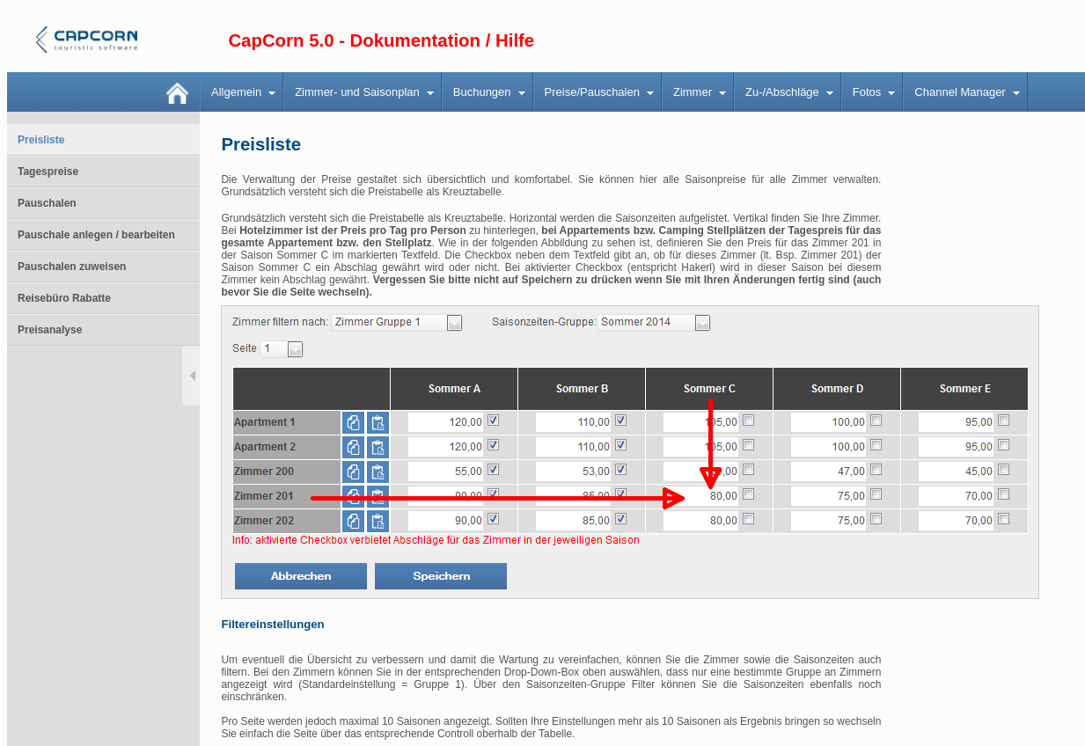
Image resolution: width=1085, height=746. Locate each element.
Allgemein (236, 92)
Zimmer (692, 92)
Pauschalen (47, 203)
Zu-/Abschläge (782, 92)
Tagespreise (48, 171)
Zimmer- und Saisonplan (357, 92)
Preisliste (41, 140)
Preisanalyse (50, 330)
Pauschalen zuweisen (72, 266)
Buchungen (482, 92)
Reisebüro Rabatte (64, 298)
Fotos (867, 92)
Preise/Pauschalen (592, 92)
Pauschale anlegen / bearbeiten (96, 235)
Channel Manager (959, 92)
